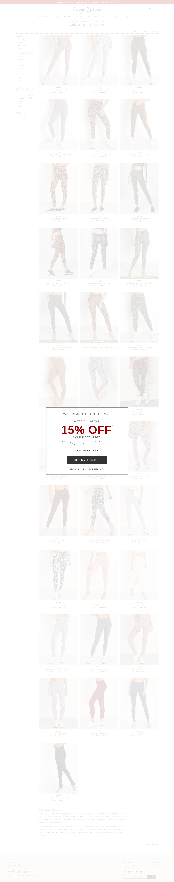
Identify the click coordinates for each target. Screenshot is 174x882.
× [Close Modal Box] (125, 410)
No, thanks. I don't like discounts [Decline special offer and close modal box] (87, 469)
